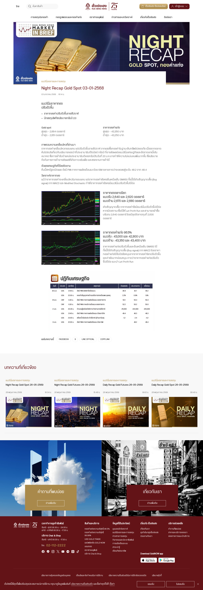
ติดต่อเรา (168, 17)
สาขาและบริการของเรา (177, 533)
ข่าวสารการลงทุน (120, 536)
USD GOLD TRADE (93, 539)
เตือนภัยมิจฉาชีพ (119, 551)
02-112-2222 (56, 545)
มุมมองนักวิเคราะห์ (120, 529)
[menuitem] (18, 6)
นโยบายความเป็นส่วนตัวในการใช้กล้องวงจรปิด (127, 576)
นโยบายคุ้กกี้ (157, 576)
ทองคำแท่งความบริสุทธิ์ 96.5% (97, 529)
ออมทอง (88, 547)
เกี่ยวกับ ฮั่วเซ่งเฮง (148, 523)
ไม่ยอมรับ (180, 584)
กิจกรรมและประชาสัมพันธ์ (123, 540)
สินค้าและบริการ (92, 523)
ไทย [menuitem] (17, 6)
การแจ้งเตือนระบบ (120, 544)
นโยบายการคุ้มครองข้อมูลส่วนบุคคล (55, 576)
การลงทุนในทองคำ (39, 17)
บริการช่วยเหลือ (175, 523)
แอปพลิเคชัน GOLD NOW (95, 543)
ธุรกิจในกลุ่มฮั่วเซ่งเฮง (149, 533)
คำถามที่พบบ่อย (174, 529)
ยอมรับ (151, 584)
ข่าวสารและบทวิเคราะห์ (122, 17)
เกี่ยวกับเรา (145, 529)
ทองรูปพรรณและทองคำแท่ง (69, 17)
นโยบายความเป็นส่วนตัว (82, 584)
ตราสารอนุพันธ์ (97, 17)
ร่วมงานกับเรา (146, 536)
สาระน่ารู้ (116, 547)
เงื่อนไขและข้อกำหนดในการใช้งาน (89, 576)
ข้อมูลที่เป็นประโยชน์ (121, 523)
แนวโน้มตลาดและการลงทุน (123, 533)
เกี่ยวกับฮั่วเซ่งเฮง (148, 17)
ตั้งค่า (112, 584)
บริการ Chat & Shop (93, 554)
